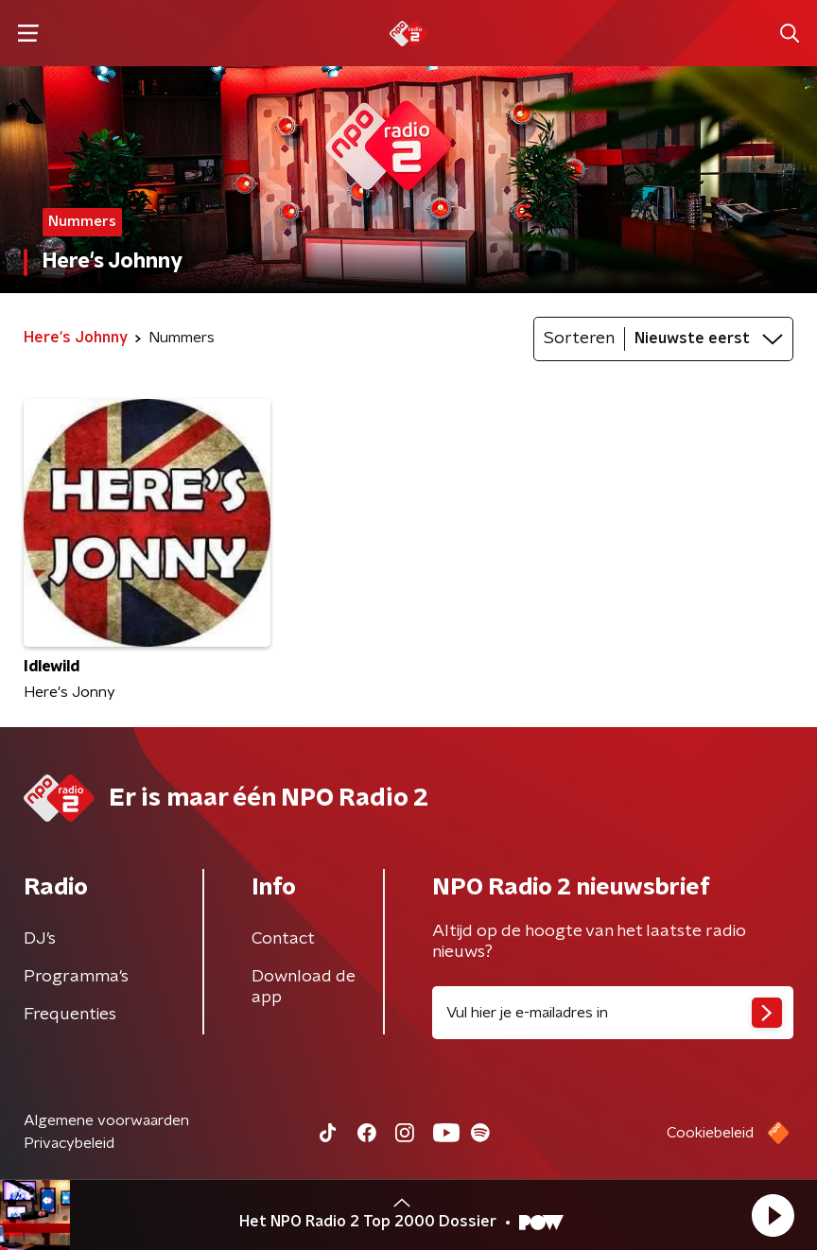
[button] (772, 1215)
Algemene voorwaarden (106, 1120)
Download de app (304, 987)
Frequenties (70, 1014)
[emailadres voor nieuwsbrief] (612, 1012)
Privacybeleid (69, 1143)
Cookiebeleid (710, 1132)
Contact (283, 938)
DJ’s (40, 938)
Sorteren (579, 338)
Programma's (76, 976)
